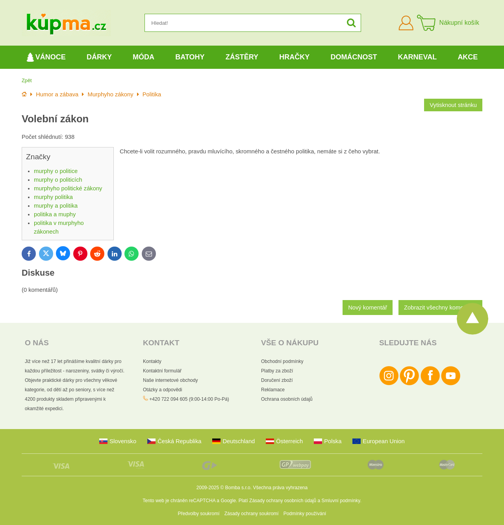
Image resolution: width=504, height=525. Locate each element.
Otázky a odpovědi (162, 389)
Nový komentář (367, 307)
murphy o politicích (58, 180)
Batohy (189, 57)
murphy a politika (56, 206)
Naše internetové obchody (170, 380)
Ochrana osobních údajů (287, 399)
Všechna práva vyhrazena (280, 487)
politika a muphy (55, 214)
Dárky (99, 57)
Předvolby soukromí (199, 513)
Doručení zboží (277, 380)
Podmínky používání (305, 513)
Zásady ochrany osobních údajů (282, 500)
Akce (468, 57)
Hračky (294, 57)
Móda (143, 57)
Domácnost (353, 57)
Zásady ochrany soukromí (251, 513)
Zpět (27, 80)
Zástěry (242, 57)
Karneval (417, 57)
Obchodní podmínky (282, 361)
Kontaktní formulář (162, 371)
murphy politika (53, 197)
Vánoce (46, 57)
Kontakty (152, 361)
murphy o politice (56, 171)
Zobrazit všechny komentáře (440, 307)
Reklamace (273, 389)
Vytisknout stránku (453, 105)
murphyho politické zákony (68, 188)
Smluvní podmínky (341, 500)
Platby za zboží (277, 371)
